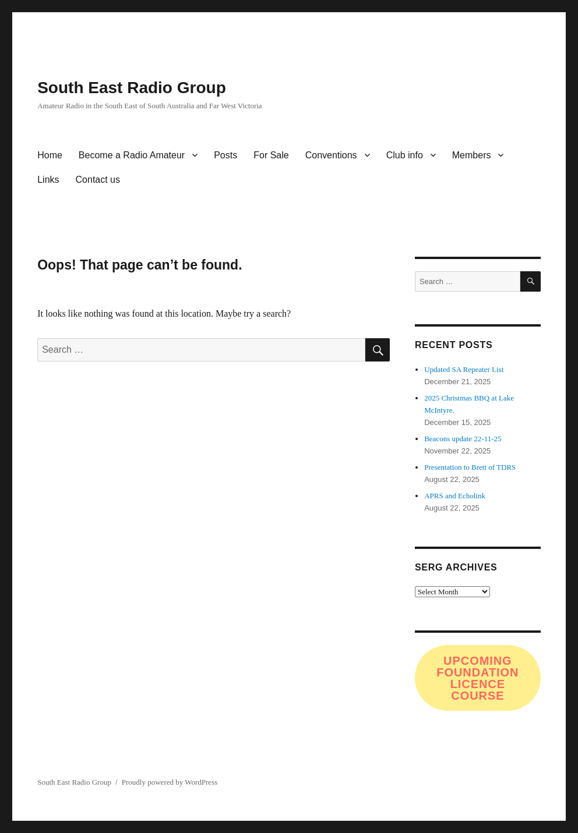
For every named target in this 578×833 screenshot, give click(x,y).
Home (49, 155)
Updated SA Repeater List (463, 369)
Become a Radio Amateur (132, 155)
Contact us (98, 180)
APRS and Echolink (454, 495)
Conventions (331, 155)
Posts (225, 155)
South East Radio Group (131, 88)
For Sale (270, 155)
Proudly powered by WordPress (169, 782)
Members (471, 155)
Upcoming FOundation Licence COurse (477, 678)
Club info (404, 155)
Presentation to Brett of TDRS (470, 467)
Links (48, 180)
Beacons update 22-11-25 (462, 438)
